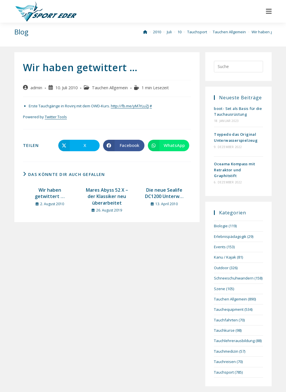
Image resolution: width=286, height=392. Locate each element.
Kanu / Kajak (225, 257)
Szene (219, 288)
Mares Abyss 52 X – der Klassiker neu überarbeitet (107, 196)
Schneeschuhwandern (234, 278)
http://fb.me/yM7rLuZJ (130, 105)
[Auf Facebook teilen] (123, 145)
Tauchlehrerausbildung (234, 340)
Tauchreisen (225, 361)
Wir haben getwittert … (50, 193)
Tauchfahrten (226, 320)
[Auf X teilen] (79, 145)
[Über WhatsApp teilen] (168, 145)
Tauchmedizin (226, 351)
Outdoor (221, 267)
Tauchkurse (224, 330)
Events (220, 246)
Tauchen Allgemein (110, 87)
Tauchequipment (229, 309)
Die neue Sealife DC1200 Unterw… (164, 193)
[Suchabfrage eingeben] (238, 66)
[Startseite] (145, 31)
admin (36, 87)
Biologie (221, 225)
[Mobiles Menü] (269, 11)
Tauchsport (224, 372)
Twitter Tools (56, 116)
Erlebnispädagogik (230, 236)
